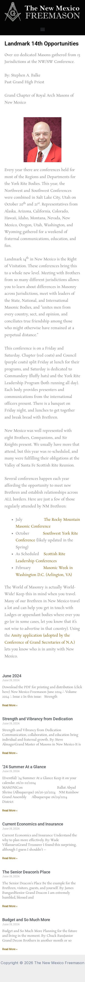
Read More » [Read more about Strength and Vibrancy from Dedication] (9, 753)
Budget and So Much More (26, 919)
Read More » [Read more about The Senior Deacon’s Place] (9, 906)
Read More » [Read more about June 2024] (9, 705)
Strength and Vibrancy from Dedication (37, 718)
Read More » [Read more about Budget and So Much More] (9, 949)
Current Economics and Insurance (32, 824)
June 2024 (11, 675)
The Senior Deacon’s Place (26, 872)
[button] (42, 29)
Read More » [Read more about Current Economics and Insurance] (9, 858)
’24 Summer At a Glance (24, 766)
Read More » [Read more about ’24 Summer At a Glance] (9, 810)
